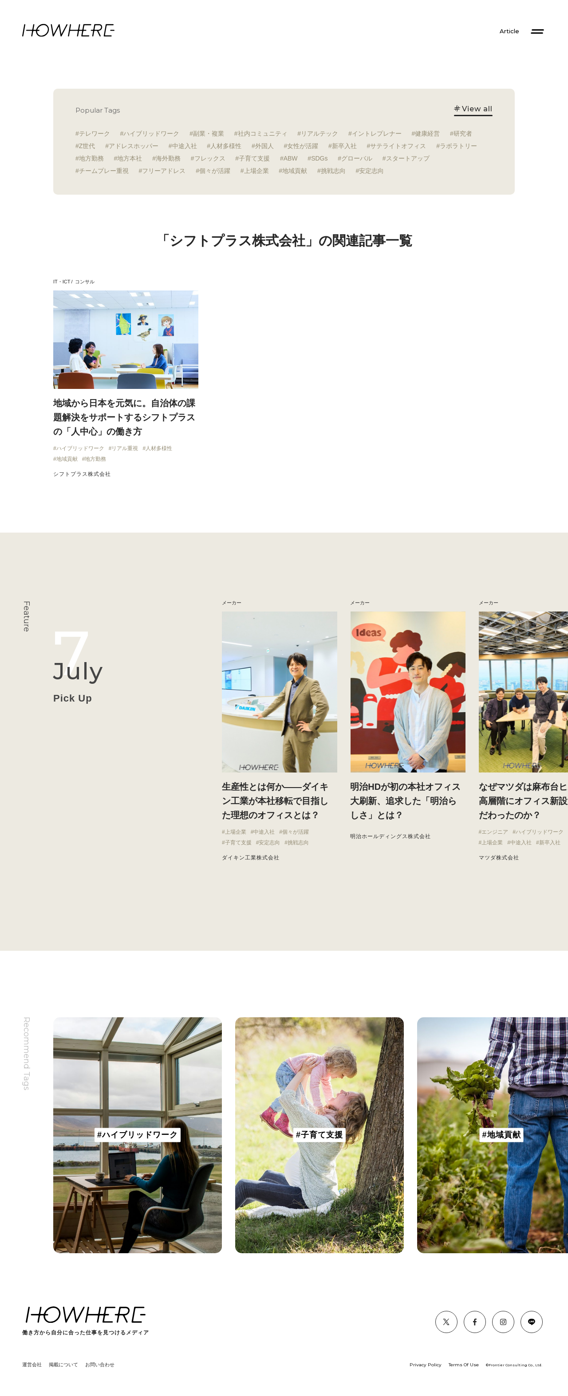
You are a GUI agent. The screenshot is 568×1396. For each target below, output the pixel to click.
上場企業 (256, 170)
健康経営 (427, 133)
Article (509, 31)
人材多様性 (225, 145)
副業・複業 (208, 133)
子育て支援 (254, 158)
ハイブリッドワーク (151, 133)
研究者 (463, 133)
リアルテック (319, 133)
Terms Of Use (464, 1365)
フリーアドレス (163, 170)
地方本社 (129, 158)
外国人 (264, 145)
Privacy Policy (426, 1365)
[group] (137, 1135)
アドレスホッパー (133, 145)
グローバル (356, 158)
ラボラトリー (458, 145)
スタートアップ (408, 158)
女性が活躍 (302, 145)
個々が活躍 (214, 170)
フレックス (209, 158)
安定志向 (371, 170)
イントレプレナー (377, 133)
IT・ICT (62, 281)
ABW (291, 158)
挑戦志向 (333, 170)
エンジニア (494, 832)
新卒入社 (344, 145)
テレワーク (94, 133)
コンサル (85, 281)
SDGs (319, 158)
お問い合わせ (99, 1364)
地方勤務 (91, 158)
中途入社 (184, 145)
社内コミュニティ (263, 133)
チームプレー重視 (104, 170)
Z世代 (87, 145)
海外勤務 (168, 158)
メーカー (360, 602)
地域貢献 (294, 170)
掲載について (63, 1364)
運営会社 (32, 1364)
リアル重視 (124, 448)
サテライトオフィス (398, 145)
